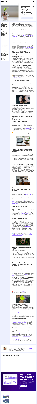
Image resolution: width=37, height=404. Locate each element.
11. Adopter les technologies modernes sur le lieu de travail (5, 51)
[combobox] (33, 1)
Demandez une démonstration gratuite (17, 339)
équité (22, 213)
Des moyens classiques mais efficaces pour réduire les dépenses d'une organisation (4, 32)
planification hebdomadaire (26, 336)
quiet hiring (18, 312)
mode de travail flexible (28, 194)
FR (33, 1)
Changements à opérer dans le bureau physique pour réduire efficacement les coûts (4, 40)
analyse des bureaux (15, 203)
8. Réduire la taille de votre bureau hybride (4, 43)
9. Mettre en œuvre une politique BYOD (5, 46)
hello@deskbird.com (6, 395)
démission (13, 275)
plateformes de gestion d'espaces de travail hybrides (19, 322)
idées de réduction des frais (17, 77)
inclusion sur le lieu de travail (27, 213)
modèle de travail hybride (18, 333)
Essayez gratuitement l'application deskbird (19, 291)
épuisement (26, 274)
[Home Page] (4, 1)
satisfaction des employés (28, 128)
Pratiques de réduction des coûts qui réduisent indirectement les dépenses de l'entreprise (4, 55)
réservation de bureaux (15, 336)
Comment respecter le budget (4, 29)
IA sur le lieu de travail (23, 279)
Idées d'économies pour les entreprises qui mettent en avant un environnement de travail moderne (4, 36)
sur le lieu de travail (25, 249)
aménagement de (27, 226)
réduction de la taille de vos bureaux (28, 47)
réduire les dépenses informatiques (23, 154)
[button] (35, 1)
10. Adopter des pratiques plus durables (5, 48)
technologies (18, 249)
